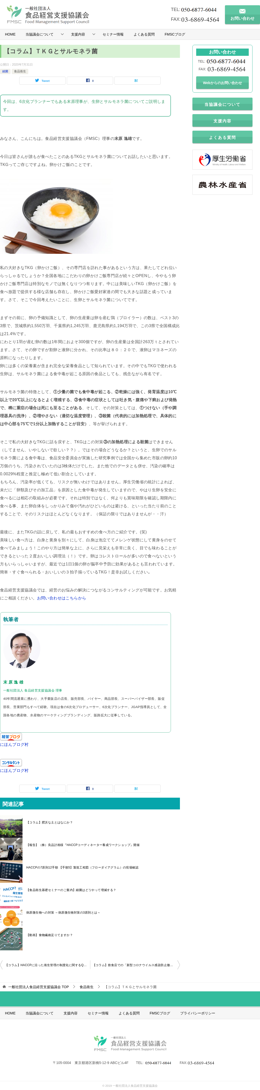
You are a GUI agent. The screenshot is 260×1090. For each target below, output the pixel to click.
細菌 (5, 71)
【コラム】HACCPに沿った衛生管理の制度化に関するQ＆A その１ (47, 965)
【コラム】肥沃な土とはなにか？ (49, 822)
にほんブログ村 (14, 744)
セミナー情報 (113, 34)
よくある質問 (144, 34)
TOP (38, 987)
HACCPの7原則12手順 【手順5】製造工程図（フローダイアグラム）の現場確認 (82, 867)
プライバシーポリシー (197, 1013)
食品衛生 (20, 71)
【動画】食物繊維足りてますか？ (49, 935)
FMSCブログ (175, 34)
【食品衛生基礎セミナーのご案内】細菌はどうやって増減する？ (71, 890)
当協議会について (40, 34)
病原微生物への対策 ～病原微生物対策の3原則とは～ (63, 912)
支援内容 (78, 34)
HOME (10, 34)
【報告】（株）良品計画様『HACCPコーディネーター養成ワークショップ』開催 (83, 845)
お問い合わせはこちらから (61, 598)
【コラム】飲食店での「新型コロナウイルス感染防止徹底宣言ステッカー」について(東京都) (136, 965)
